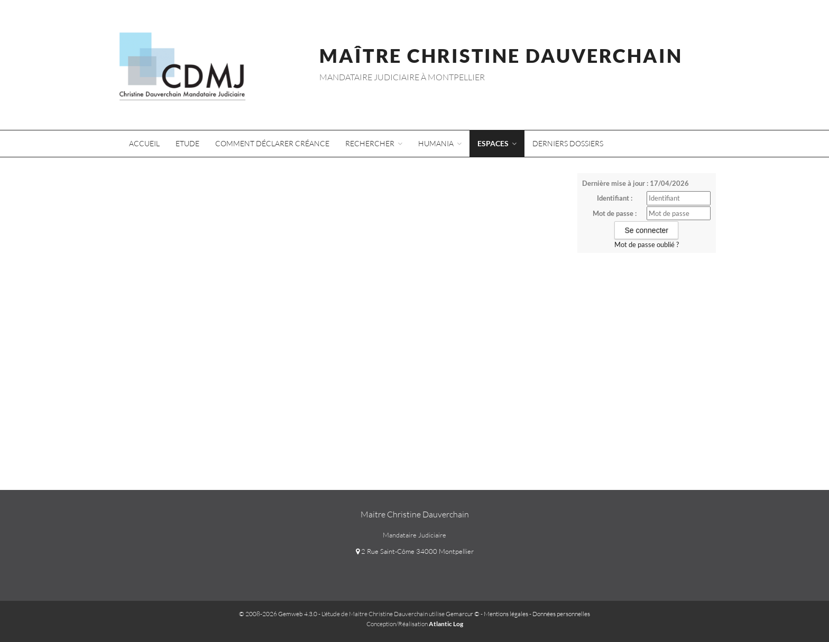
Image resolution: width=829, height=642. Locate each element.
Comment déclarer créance (272, 143)
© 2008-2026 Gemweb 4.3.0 (278, 614)
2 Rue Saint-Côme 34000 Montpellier (415, 551)
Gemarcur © (463, 614)
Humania (440, 143)
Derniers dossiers (567, 143)
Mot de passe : (615, 213)
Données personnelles (561, 614)
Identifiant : (614, 198)
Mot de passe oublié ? (646, 244)
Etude (187, 143)
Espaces (497, 143)
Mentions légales (506, 614)
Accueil (144, 143)
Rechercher (373, 143)
